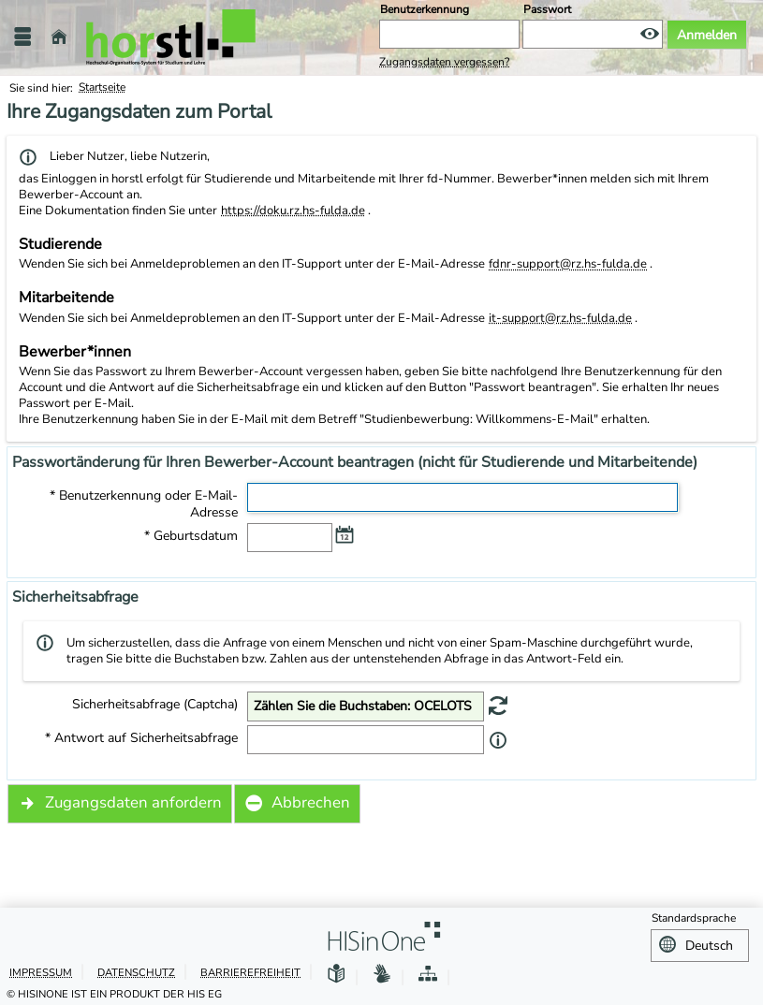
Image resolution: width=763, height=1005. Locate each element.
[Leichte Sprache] (336, 972)
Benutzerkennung (424, 9)
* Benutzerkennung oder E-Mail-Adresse (144, 504)
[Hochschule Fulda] (171, 37)
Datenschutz (136, 970)
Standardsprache (694, 917)
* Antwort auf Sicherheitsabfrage (141, 738)
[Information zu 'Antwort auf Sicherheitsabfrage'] (498, 740)
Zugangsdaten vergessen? (444, 61)
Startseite (102, 87)
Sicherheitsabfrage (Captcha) (155, 704)
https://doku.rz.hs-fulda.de (293, 210)
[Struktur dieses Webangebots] (428, 972)
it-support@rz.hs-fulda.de (560, 318)
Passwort (547, 9)
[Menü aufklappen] (22, 37)
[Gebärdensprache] (382, 972)
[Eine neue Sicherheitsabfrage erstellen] (498, 705)
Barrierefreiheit (250, 970)
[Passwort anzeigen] (650, 34)
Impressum (40, 970)
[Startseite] (59, 36)
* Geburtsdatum (191, 536)
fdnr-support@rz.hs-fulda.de (568, 263)
